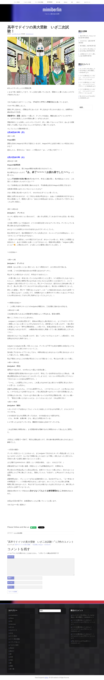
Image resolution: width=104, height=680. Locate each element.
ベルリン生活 (27, 2)
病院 (11, 666)
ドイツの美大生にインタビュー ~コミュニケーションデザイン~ (86, 78)
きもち (12, 627)
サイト (10, 587)
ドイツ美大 (17, 2)
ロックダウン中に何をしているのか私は (86, 70)
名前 (10, 578)
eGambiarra (13, 615)
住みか (65, 2)
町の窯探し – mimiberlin (83, 617)
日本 (11, 657)
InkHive (46, 678)
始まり (78, 2)
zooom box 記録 (85, 41)
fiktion (12, 618)
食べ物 (58, 2)
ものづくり (87, 2)
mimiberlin (52, 9)
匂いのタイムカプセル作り (87, 96)
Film (11, 621)
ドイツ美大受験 (39, 2)
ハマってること (15, 642)
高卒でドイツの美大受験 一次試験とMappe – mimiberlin (33, 545)
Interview (49, 2)
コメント (10, 557)
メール (10, 582)
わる (11, 633)
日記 (11, 660)
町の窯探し (83, 46)
